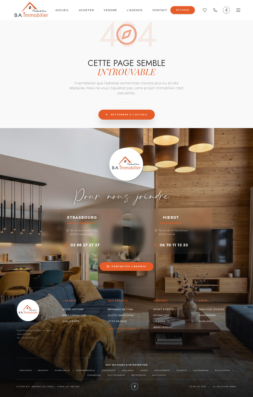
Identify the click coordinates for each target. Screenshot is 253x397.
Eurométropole (85, 370)
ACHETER (86, 10)
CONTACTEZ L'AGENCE (126, 266)
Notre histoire (73, 309)
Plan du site (198, 386)
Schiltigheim (222, 370)
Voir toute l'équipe (124, 328)
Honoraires (207, 315)
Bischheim (26, 370)
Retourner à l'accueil (126, 114)
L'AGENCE (135, 10)
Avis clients (70, 321)
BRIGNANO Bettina (120, 309)
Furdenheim (108, 370)
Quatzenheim (201, 370)
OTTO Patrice (117, 321)
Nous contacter (74, 315)
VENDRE (110, 10)
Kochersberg (162, 370)
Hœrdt (144, 370)
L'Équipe (159, 321)
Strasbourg (94, 375)
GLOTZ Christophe (121, 315)
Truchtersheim (116, 375)
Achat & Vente (164, 309)
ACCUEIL (62, 10)
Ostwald (181, 370)
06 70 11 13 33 (171, 245)
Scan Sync (206, 321)
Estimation (161, 315)
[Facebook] (226, 10)
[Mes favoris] (204, 10)
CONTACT (159, 10)
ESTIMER (182, 10)
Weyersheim (138, 375)
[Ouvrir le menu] (238, 10)
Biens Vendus (163, 327)
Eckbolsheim (62, 370)
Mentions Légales (211, 309)
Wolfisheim (159, 375)
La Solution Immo (224, 386)
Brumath (43, 370)
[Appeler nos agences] (215, 10)
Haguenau (128, 370)
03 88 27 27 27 (82, 245)
